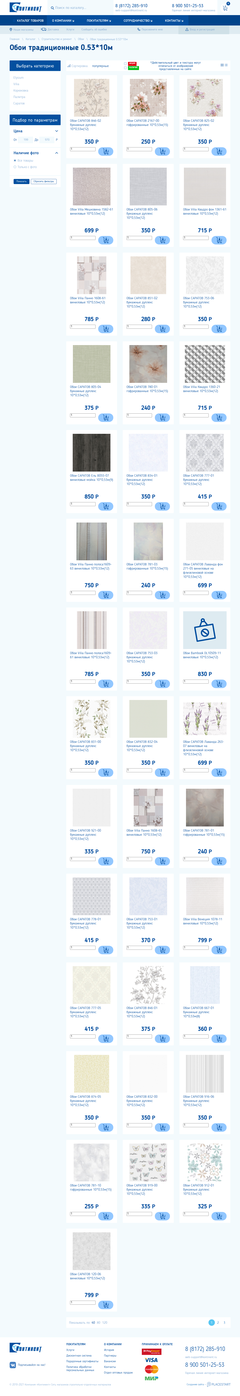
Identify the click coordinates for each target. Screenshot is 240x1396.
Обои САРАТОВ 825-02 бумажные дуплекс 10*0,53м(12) (198, 125)
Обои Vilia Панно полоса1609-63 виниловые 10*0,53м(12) (91, 566)
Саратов (19, 103)
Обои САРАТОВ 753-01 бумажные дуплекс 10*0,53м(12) (142, 923)
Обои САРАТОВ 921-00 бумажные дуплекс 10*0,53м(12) (85, 835)
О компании (61, 20)
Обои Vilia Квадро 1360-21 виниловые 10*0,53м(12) (201, 389)
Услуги (70, 1350)
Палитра (19, 97)
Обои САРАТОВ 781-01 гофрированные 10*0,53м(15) (204, 832)
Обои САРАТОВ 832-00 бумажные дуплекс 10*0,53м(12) (142, 1101)
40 (93, 1322)
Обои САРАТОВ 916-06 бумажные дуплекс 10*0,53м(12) (198, 1101)
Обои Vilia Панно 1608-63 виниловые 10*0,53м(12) (144, 832)
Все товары (25, 160)
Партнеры (110, 1355)
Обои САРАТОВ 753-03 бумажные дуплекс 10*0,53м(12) (142, 657)
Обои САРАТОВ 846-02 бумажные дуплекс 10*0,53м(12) (85, 125)
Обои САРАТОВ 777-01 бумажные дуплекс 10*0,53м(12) (198, 480)
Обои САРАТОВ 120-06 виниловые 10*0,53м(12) (87, 1276)
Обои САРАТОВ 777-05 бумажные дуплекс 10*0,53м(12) (85, 1012)
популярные (100, 66)
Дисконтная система (79, 1355)
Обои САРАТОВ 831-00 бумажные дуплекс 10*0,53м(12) (85, 746)
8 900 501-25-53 (187, 6)
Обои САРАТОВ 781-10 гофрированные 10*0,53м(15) (91, 1187)
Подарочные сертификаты (82, 1361)
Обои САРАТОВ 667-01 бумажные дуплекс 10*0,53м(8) (198, 1012)
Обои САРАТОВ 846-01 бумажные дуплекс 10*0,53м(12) (142, 1012)
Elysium (18, 77)
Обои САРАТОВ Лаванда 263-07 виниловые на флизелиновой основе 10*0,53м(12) (203, 748)
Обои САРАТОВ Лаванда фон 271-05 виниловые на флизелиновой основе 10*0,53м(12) (203, 571)
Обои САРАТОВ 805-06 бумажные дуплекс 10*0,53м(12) (142, 214)
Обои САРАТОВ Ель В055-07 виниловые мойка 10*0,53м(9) (91, 478)
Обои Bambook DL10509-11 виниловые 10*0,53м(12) (202, 655)
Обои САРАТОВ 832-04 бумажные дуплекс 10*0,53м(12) (142, 746)
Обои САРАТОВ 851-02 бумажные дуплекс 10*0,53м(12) (142, 302)
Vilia (16, 84)
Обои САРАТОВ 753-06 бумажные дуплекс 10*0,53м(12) (198, 302)
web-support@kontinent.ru (131, 10)
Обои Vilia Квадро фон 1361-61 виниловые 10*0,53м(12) (204, 211)
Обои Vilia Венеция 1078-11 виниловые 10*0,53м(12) (202, 921)
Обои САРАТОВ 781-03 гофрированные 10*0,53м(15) (147, 566)
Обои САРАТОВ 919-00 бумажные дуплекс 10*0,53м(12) (142, 1190)
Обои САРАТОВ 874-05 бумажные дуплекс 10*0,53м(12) (85, 1101)
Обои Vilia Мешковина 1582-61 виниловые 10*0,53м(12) (91, 211)
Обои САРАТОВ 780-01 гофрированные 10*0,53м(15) (147, 389)
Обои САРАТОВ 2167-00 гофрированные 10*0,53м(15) (147, 123)
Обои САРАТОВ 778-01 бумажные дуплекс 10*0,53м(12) (85, 923)
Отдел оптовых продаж (118, 1372)
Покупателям (97, 20)
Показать (21, 181)
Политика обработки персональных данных (80, 1369)
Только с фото (27, 167)
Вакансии (110, 1361)
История (109, 1350)
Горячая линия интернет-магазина (193, 10)
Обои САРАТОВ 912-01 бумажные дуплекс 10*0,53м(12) (198, 1190)
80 (98, 1322)
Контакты (173, 20)
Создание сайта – (196, 1384)
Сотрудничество (137, 20)
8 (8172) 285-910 (131, 6)
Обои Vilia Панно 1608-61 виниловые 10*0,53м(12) (88, 300)
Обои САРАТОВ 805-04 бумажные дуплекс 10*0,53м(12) (85, 391)
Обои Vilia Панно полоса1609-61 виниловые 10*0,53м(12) (91, 655)
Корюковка (20, 90)
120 (104, 1322)
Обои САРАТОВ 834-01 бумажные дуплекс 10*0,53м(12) (142, 480)
